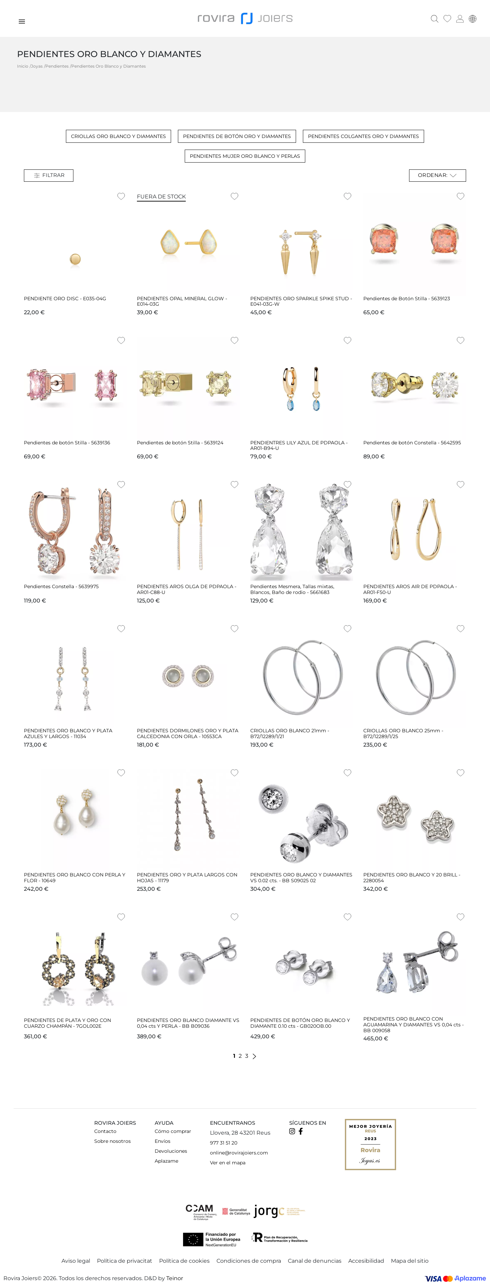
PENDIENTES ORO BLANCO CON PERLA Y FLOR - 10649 (74, 877)
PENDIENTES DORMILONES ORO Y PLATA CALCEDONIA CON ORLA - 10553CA (187, 733)
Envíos (162, 1140)
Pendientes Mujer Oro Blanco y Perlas (245, 155)
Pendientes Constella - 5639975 (61, 586)
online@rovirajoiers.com (239, 1152)
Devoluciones (171, 1150)
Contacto (105, 1130)
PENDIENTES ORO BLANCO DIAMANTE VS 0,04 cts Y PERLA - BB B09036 (188, 1022)
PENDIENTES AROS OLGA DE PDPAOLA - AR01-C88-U (186, 589)
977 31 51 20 (223, 1142)
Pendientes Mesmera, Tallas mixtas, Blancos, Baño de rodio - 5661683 (292, 589)
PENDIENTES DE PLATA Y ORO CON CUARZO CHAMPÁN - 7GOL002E (67, 1022)
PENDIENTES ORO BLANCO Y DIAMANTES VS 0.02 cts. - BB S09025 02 (301, 877)
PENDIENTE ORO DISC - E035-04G (65, 298)
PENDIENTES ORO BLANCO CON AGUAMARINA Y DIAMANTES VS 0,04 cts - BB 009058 (413, 1024)
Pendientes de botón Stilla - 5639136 (67, 442)
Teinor (174, 1278)
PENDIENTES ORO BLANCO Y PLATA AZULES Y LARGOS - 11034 (68, 733)
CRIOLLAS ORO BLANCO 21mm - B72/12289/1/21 (289, 733)
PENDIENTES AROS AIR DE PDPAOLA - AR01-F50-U (410, 589)
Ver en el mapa (228, 1162)
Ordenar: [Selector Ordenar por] (438, 175)
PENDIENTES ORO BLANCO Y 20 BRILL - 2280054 (411, 877)
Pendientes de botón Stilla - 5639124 (180, 442)
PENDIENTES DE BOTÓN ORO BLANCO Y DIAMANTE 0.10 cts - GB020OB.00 (300, 1022)
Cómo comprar (173, 1130)
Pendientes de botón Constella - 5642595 (412, 442)
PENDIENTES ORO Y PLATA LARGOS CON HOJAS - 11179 (187, 877)
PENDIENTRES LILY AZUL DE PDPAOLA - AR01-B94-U (299, 445)
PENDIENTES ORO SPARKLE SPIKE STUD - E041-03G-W (301, 301)
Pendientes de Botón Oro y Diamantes (237, 136)
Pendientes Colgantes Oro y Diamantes (363, 136)
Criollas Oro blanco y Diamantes (118, 136)
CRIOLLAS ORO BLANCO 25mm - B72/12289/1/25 (403, 733)
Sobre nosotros (112, 1140)
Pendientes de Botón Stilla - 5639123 (406, 298)
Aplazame (166, 1160)
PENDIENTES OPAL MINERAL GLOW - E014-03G (182, 301)
